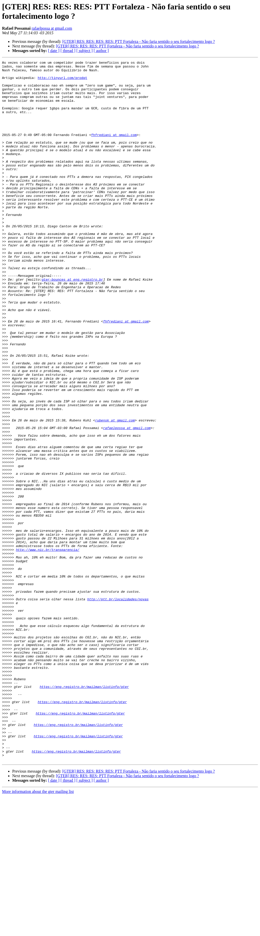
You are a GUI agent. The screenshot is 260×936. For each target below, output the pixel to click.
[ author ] (101, 50)
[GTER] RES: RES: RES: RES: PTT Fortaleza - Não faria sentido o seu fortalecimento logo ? (138, 41)
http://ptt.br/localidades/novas (118, 707)
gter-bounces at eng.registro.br (72, 323)
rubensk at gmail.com (115, 492)
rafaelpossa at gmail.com (51, 28)
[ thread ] (67, 50)
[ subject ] (84, 50)
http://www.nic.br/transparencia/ (47, 647)
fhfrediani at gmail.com (114, 150)
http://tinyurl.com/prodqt (62, 81)
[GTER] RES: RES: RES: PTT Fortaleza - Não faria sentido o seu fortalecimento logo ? (127, 46)
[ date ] (53, 50)
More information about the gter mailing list (38, 931)
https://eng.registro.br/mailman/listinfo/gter (84, 812)
